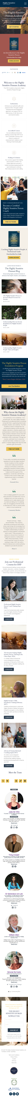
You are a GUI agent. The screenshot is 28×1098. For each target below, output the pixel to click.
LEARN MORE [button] (8, 619)
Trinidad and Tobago (15, 984)
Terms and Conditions (14, 1055)
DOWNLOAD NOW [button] (14, 61)
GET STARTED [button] (14, 27)
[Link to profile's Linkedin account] (11, 827)
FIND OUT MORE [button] (10, 222)
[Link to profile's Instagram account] (14, 827)
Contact (14, 1058)
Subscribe (14, 1062)
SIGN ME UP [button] (14, 1030)
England (15, 825)
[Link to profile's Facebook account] (17, 827)
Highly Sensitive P (14, 363)
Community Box (15, 991)
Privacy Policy (14, 1057)
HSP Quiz (14, 1060)
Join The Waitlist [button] (14, 386)
